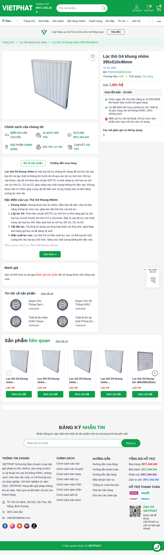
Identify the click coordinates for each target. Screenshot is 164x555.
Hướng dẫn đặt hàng (104, 474)
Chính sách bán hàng (68, 474)
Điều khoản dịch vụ (104, 479)
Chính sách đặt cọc (67, 479)
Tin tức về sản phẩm (20, 293)
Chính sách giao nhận (68, 489)
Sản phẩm (58, 21)
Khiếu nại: (143, 474)
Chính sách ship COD (68, 484)
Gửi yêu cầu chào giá (105, 495)
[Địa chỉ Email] (82, 443)
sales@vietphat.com (18, 517)
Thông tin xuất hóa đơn (106, 485)
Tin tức (123, 21)
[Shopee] (19, 526)
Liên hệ (136, 21)
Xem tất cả (47, 293)
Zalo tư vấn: (144, 479)
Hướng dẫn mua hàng (105, 464)
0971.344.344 (15, 512)
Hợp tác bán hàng (103, 490)
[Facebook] (5, 526)
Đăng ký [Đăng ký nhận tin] (131, 443)
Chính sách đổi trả (66, 495)
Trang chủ (29, 21)
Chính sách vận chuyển (69, 469)
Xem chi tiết (19, 394)
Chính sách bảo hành (68, 500)
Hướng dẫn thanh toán (106, 469)
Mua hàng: (143, 464)
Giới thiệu (43, 21)
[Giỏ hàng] (159, 8)
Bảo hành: (143, 469)
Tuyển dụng (95, 21)
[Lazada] (27, 526)
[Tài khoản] (137, 8)
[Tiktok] (34, 526)
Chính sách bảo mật (67, 463)
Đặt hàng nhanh (76, 21)
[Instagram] (12, 526)
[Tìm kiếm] (103, 8)
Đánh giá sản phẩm (47, 274)
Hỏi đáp (109, 21)
